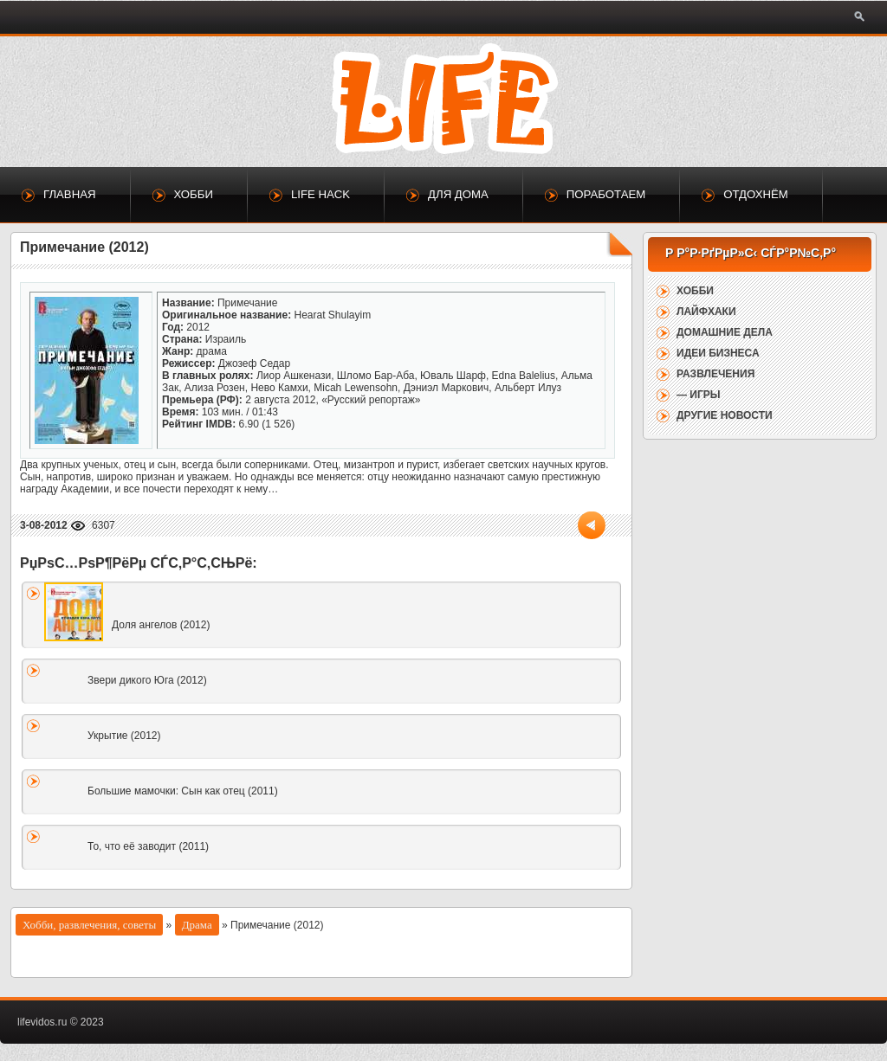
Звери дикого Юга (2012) (147, 680)
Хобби (193, 194)
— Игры (699, 395)
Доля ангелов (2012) (161, 625)
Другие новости (725, 415)
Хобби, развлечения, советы (89, 924)
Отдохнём (755, 194)
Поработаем (606, 194)
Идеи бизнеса (718, 353)
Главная (69, 194)
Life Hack (320, 194)
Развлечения (715, 374)
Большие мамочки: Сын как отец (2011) (182, 791)
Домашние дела (725, 332)
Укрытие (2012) (124, 736)
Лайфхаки (706, 311)
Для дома (458, 194)
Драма (197, 924)
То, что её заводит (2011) (148, 846)
